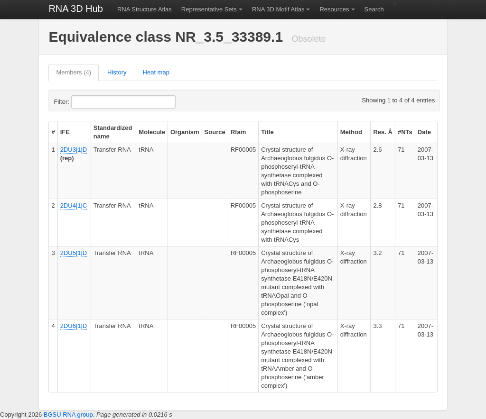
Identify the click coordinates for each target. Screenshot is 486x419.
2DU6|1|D (73, 325)
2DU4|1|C (73, 205)
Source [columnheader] (215, 132)
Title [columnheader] (267, 132)
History (116, 72)
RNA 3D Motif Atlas (278, 9)
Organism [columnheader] (184, 132)
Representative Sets (209, 9)
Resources (334, 9)
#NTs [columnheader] (405, 132)
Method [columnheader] (351, 132)
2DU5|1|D (73, 252)
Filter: (84, 102)
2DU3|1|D (73, 149)
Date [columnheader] (424, 132)
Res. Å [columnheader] (382, 132)
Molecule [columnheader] (152, 132)
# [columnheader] (53, 132)
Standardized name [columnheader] (112, 132)
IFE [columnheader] (65, 132)
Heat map (156, 72)
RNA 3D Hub (75, 8)
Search (374, 9)
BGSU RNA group (68, 414)
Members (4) (73, 72)
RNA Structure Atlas (144, 9)
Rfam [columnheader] (238, 132)
